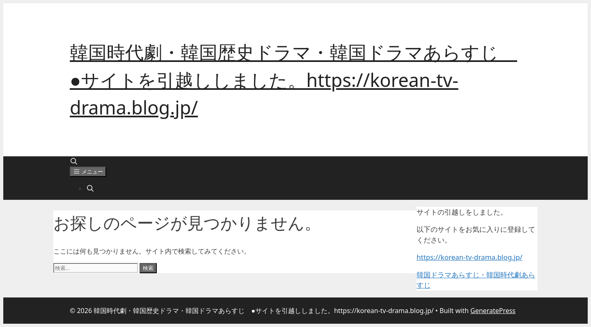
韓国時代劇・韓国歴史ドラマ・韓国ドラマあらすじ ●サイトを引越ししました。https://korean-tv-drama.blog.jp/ (293, 79)
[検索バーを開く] (74, 161)
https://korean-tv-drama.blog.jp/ (469, 257)
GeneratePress (492, 310)
